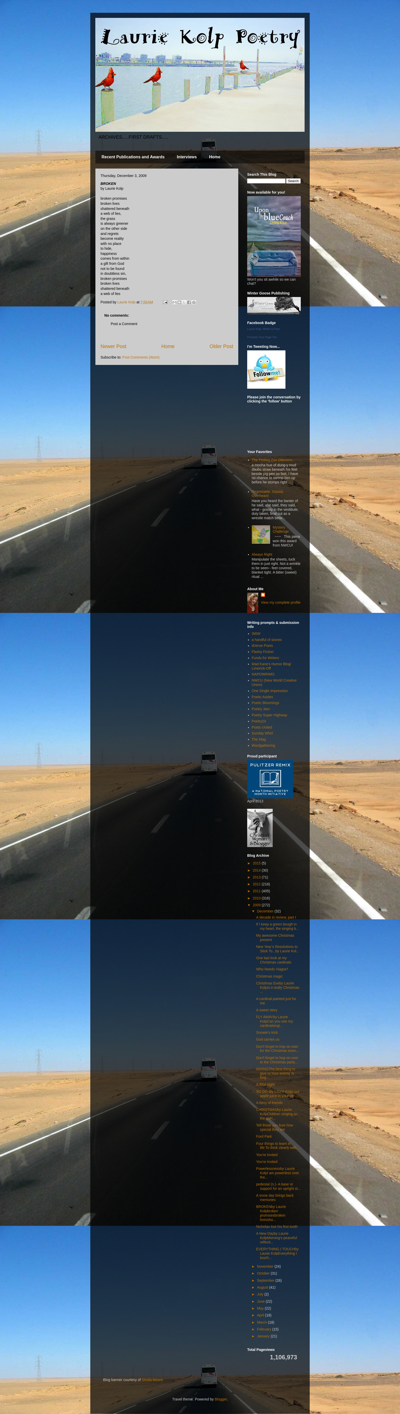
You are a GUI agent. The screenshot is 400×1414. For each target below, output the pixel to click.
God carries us (267, 1039)
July (260, 1294)
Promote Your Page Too (262, 337)
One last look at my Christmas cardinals (273, 960)
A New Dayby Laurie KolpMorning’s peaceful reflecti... (276, 1237)
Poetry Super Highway (269, 715)
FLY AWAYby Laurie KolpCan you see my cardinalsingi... (274, 1021)
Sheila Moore (152, 1380)
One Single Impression (270, 691)
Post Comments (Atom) (140, 357)
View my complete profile (281, 602)
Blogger (221, 1399)
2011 (257, 891)
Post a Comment (124, 324)
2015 (257, 863)
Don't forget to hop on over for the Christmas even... (277, 1048)
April (261, 1315)
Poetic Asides (262, 697)
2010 (257, 898)
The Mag (259, 739)
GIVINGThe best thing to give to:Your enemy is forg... (275, 1073)
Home (214, 157)
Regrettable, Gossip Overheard (267, 494)
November (265, 1266)
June (261, 1301)
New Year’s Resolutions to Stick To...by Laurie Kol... (277, 949)
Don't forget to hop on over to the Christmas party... (277, 1060)
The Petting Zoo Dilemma (272, 460)
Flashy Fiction (263, 652)
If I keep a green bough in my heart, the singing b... (277, 926)
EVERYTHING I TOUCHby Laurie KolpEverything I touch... (277, 1253)
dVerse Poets (262, 646)
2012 (257, 884)
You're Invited (267, 1155)
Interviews (187, 157)
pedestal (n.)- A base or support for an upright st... (278, 1186)
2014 (257, 870)
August (263, 1287)
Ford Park (264, 1136)
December (265, 911)
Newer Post (113, 346)
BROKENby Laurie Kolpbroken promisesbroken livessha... (271, 1213)
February (264, 1329)
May (261, 1308)
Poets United (262, 727)
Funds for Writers (265, 658)
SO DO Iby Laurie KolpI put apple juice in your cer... (277, 1093)
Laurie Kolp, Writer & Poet (263, 328)
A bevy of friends (269, 1103)
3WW (256, 634)
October (264, 1273)
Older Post (221, 346)
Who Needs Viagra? (272, 969)
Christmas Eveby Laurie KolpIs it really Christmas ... (277, 987)
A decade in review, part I (276, 917)
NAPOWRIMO (263, 674)
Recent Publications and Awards (133, 157)
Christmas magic (269, 976)
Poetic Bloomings (265, 703)
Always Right (262, 554)
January (264, 1336)
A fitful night (265, 1085)
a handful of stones (267, 640)
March (262, 1322)
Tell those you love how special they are (274, 1127)
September (266, 1280)
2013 (257, 877)
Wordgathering (263, 745)
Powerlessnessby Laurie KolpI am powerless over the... (277, 1173)
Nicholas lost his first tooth (277, 1227)
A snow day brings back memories (275, 1197)
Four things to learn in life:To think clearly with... (277, 1146)
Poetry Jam (261, 709)
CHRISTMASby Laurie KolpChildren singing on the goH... (277, 1114)
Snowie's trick (267, 1032)
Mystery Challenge (281, 529)
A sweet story (266, 1010)
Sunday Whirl (262, 733)
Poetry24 (259, 721)
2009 (257, 905)
